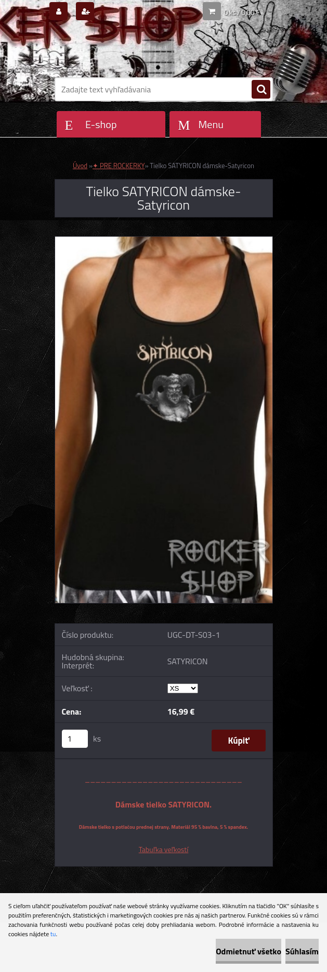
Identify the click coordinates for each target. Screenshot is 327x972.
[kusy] (75, 739)
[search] (261, 90)
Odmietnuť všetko (248, 951)
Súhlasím (302, 951)
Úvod (80, 165)
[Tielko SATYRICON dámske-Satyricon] (163, 241)
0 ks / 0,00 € (241, 12)
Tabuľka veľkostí (164, 849)
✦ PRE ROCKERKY (119, 165)
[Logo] (126, 50)
